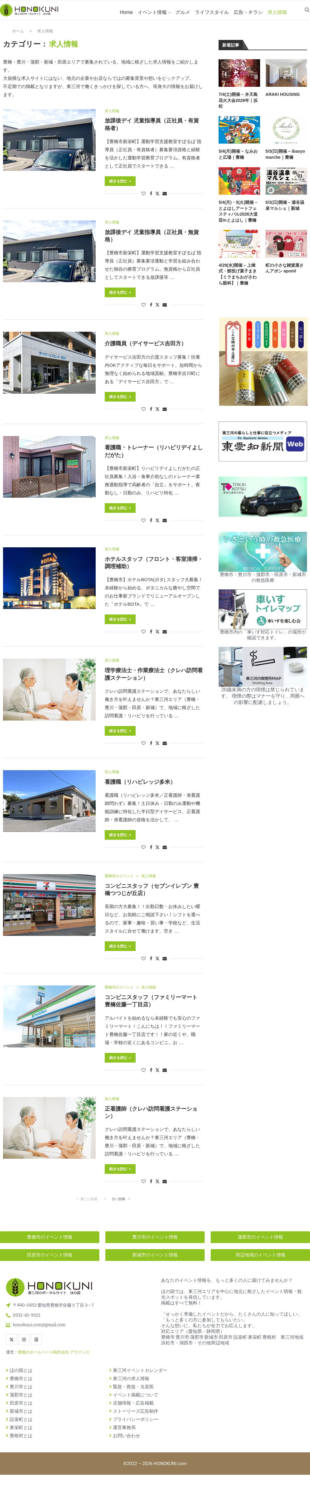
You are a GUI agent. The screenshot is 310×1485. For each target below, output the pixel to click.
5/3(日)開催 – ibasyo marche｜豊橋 (285, 159)
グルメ (183, 12)
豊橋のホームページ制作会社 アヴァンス (54, 1362)
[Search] (307, 12)
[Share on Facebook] (151, 199)
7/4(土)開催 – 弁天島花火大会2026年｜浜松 (238, 105)
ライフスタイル (212, 12)
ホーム (18, 36)
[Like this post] (143, 199)
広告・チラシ (248, 12)
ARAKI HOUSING (282, 99)
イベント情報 (152, 12)
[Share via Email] (165, 199)
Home (126, 12)
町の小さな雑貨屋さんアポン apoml (284, 273)
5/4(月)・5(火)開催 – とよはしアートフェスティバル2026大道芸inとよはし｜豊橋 (238, 216)
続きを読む (120, 186)
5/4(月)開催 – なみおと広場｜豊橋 (238, 159)
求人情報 (277, 12)
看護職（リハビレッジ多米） (140, 790)
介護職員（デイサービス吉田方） (145, 350)
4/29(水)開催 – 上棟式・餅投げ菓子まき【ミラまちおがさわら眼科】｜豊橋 (238, 279)
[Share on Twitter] (157, 198)
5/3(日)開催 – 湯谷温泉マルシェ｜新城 (284, 210)
